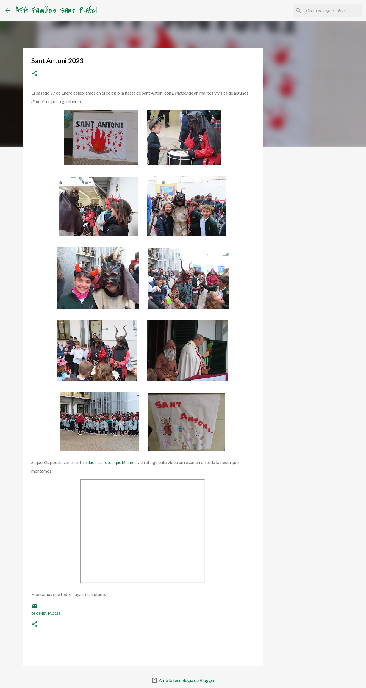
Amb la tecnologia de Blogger (183, 680)
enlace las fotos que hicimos (110, 462)
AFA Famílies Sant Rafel (56, 10)
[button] (34, 74)
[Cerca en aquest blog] (333, 10)
